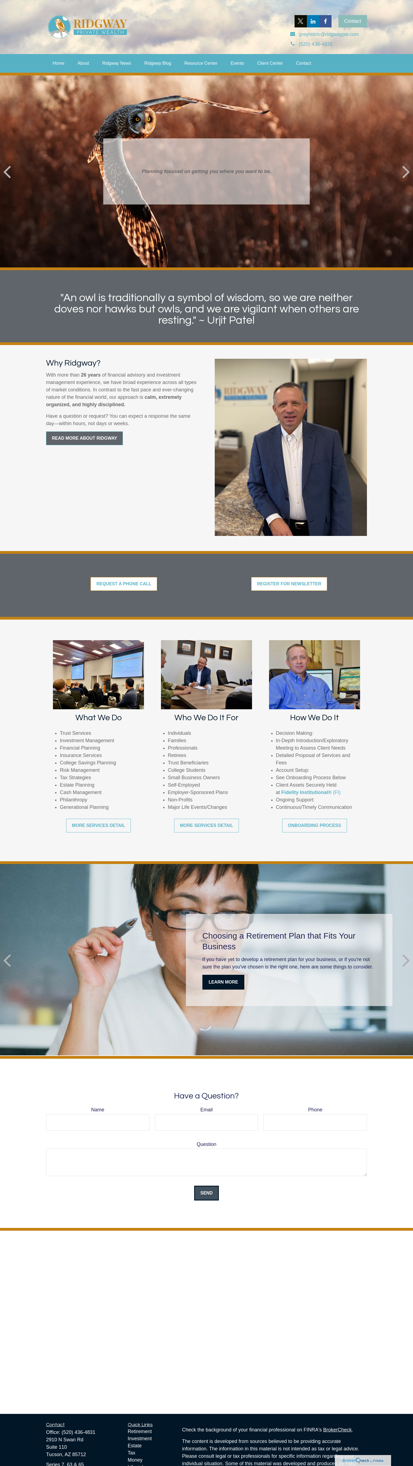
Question (206, 1144)
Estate (135, 1445)
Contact (352, 21)
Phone (315, 1109)
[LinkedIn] (313, 21)
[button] (58, 63)
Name (97, 1109)
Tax (131, 1453)
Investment (140, 1438)
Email (206, 1109)
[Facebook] (325, 21)
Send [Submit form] (206, 1193)
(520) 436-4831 (78, 1432)
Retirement (140, 1431)
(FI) (337, 792)
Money (135, 1460)
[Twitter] (301, 21)
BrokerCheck (337, 1430)
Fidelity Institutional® (306, 792)
